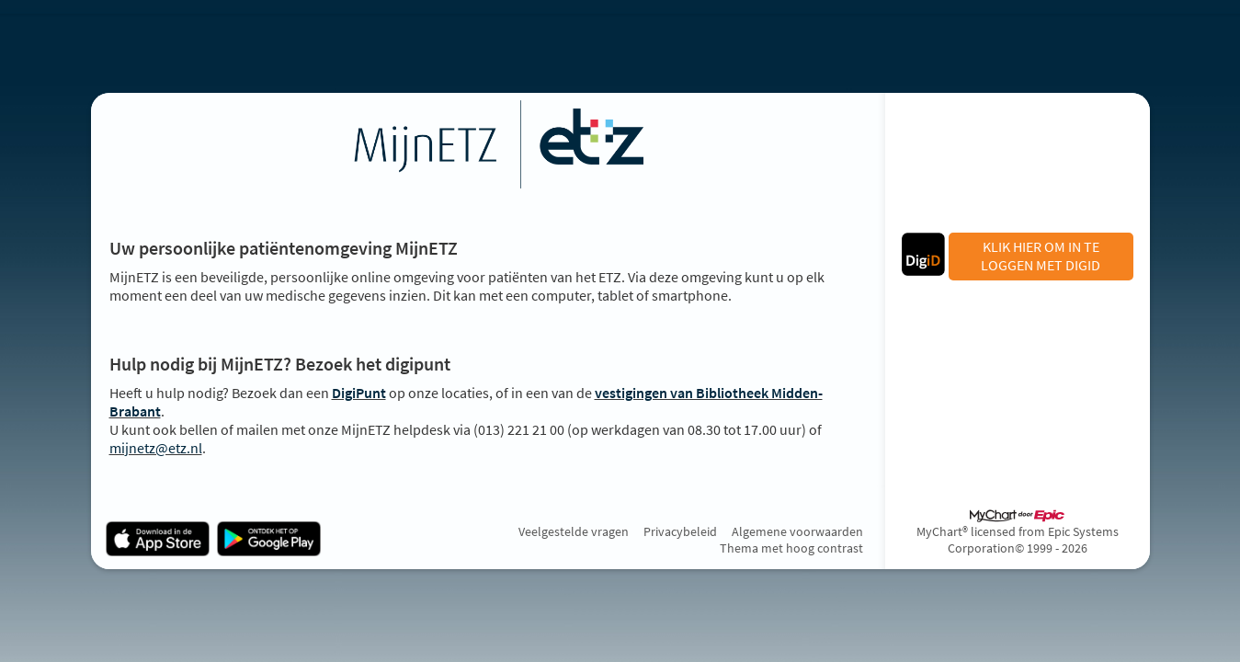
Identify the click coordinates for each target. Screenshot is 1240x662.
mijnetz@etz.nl (155, 448)
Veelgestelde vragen (573, 531)
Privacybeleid (680, 531)
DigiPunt (359, 392)
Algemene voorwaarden (797, 531)
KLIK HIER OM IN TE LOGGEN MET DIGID (1040, 255)
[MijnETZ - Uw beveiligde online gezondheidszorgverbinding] (487, 144)
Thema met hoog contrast (791, 548)
